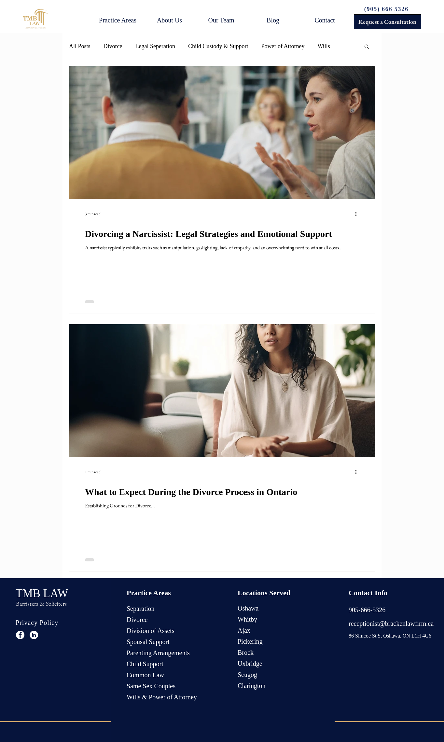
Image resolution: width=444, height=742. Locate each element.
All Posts (79, 46)
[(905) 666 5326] (387, 9)
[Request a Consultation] (387, 21)
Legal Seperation (155, 46)
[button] (118, 20)
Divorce (113, 46)
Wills (323, 46)
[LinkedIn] (34, 635)
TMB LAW (42, 593)
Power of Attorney (283, 46)
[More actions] (358, 214)
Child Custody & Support (218, 46)
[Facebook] (20, 635)
